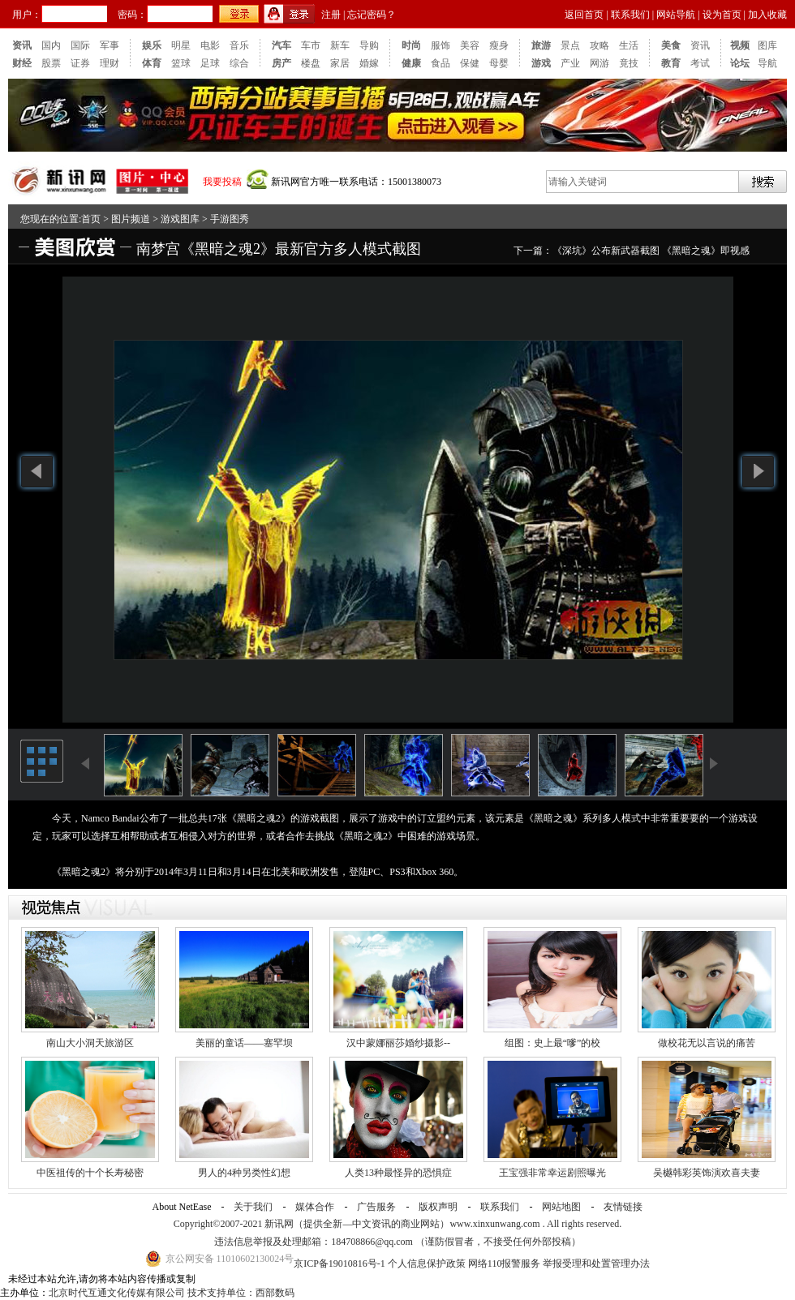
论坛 (740, 63)
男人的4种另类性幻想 (244, 1172)
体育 (151, 63)
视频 (740, 45)
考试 (700, 63)
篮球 (181, 63)
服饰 (440, 45)
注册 (331, 14)
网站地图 (561, 1206)
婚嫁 (369, 63)
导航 (767, 63)
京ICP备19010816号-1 (341, 1263)
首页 (91, 219)
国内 (51, 45)
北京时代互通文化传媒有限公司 (117, 1292)
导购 (369, 45)
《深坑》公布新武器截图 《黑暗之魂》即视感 (651, 250)
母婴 (499, 63)
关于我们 (253, 1206)
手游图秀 (229, 219)
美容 (469, 45)
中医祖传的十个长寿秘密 (90, 1172)
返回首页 (584, 14)
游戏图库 (180, 219)
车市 (310, 45)
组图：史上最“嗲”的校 (553, 1043)
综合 (239, 63)
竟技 (628, 63)
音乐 (239, 45)
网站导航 (675, 14)
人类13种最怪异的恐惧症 (398, 1172)
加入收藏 (767, 14)
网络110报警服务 (504, 1263)
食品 (440, 63)
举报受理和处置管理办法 (596, 1263)
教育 (671, 63)
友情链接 (623, 1206)
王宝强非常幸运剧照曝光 (552, 1172)
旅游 (541, 45)
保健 (469, 63)
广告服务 (376, 1206)
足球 (210, 63)
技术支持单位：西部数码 (240, 1292)
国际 (80, 45)
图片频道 (130, 219)
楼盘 (310, 63)
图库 (767, 45)
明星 (181, 45)
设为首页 (722, 14)
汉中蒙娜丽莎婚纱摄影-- (398, 1043)
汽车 (281, 45)
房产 (281, 63)
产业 (570, 63)
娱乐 (151, 45)
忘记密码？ (371, 14)
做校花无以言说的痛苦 (706, 1043)
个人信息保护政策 (427, 1263)
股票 (51, 63)
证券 (80, 63)
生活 (628, 45)
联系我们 (630, 14)
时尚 (411, 45)
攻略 (599, 45)
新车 (340, 45)
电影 (210, 45)
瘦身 (499, 45)
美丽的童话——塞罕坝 (244, 1043)
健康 (411, 63)
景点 (570, 45)
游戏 (541, 63)
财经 (22, 63)
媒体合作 (314, 1206)
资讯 (22, 45)
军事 (109, 45)
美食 (671, 45)
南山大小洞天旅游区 (90, 1043)
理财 (109, 63)
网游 (599, 63)
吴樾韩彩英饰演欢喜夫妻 (706, 1172)
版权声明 (438, 1206)
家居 (340, 63)
